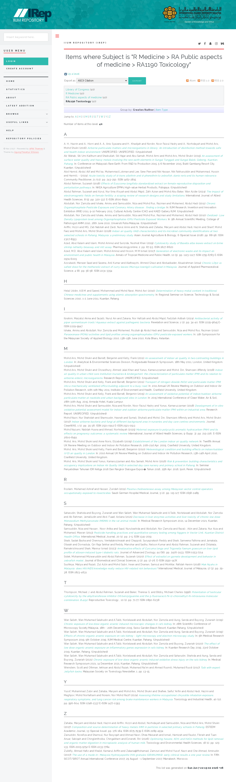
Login (11, 61)
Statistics (15, 89)
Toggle (57, 36)
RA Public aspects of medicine (84, 97)
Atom (192, 80)
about (11, 98)
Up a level (73, 74)
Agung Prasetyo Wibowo (26, 152)
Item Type (162, 109)
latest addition (20, 106)
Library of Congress (77, 89)
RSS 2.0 (219, 80)
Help (10, 130)
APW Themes (36, 148)
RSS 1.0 (205, 80)
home (10, 81)
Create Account (20, 69)
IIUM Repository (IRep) (85, 43)
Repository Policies (24, 138)
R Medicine (72, 93)
